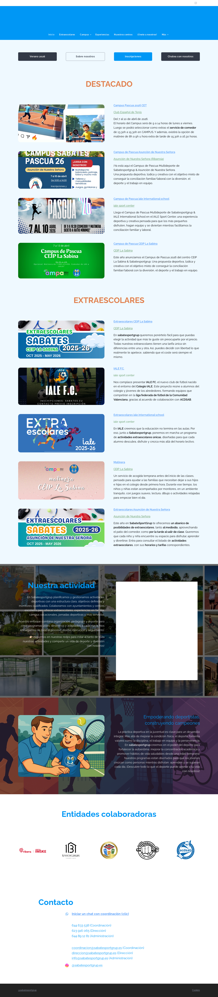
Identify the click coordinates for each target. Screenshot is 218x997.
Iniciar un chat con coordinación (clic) (100, 914)
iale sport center (124, 205)
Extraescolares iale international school (139, 414)
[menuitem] (52, 34)
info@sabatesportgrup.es (90, 958)
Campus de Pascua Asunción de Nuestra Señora (144, 152)
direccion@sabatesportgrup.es (94, 953)
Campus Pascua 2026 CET (130, 105)
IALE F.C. (119, 368)
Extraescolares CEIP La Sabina (133, 321)
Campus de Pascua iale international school (141, 198)
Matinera (119, 462)
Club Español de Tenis (128, 112)
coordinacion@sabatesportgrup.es (97, 948)
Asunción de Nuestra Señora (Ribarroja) (139, 158)
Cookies (196, 990)
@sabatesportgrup (27, 990)
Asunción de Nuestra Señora (132, 516)
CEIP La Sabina (123, 250)
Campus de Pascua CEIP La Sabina (135, 243)
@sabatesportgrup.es (87, 965)
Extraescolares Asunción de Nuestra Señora (142, 509)
